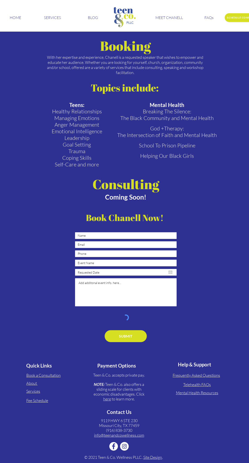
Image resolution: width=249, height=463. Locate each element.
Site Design (152, 457)
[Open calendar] (170, 272)
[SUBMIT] (126, 336)
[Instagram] (124, 446)
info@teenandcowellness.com (119, 435)
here (107, 398)
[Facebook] (113, 446)
